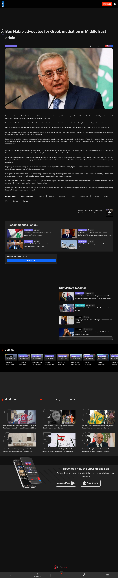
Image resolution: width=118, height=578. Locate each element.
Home (12, 575)
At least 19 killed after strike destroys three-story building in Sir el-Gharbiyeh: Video (24, 363)
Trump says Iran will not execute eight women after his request (93, 321)
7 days (58, 400)
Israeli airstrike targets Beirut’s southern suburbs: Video (37, 363)
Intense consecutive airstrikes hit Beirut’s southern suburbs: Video (50, 363)
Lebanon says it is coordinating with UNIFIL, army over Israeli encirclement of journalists (58, 450)
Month (72, 400)
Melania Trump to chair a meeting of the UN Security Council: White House (92, 333)
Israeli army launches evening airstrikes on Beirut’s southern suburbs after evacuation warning (63, 363)
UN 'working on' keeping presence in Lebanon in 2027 (94, 245)
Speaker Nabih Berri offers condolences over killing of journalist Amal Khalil (40, 245)
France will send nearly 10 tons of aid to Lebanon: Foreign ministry (37, 234)
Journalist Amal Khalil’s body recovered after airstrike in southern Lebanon (58, 427)
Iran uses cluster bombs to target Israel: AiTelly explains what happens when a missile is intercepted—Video (11, 363)
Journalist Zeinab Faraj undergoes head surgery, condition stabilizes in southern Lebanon (17, 450)
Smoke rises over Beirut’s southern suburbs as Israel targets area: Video (76, 363)
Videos (9, 350)
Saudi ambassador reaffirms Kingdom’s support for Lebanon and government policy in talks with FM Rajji (93, 297)
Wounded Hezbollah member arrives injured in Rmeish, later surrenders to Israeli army (98, 427)
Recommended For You (23, 225)
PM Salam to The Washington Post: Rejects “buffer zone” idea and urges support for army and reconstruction (94, 234)
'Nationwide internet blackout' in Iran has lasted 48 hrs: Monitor (93, 309)
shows (84, 575)
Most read (11, 399)
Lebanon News (28, 230)
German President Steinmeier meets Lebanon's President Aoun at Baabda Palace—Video (89, 363)
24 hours (43, 400)
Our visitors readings (72, 288)
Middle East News (80, 305)
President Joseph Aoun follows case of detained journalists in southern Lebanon (96, 450)
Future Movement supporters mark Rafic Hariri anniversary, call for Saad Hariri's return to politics (102, 363)
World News (78, 317)
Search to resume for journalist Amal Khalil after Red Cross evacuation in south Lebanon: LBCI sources (19, 427)
